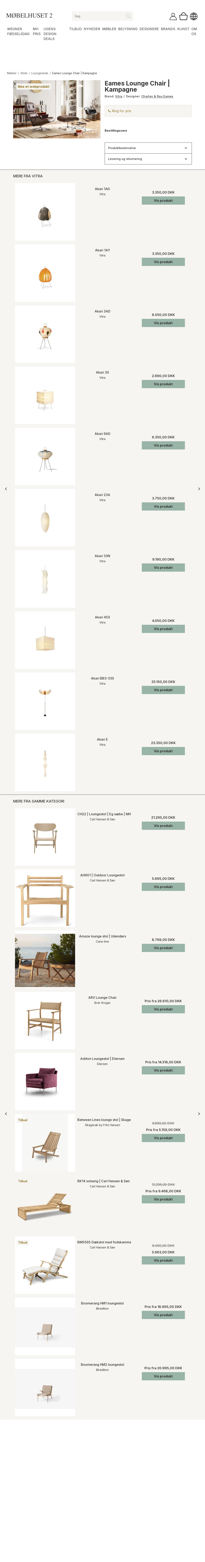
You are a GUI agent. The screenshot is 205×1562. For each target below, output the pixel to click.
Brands (168, 29)
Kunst (183, 29)
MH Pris (37, 31)
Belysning (127, 29)
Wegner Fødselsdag (18, 31)
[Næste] (198, 489)
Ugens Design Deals (50, 34)
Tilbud (75, 29)
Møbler (109, 29)
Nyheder (92, 29)
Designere (149, 29)
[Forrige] (6, 489)
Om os (194, 31)
